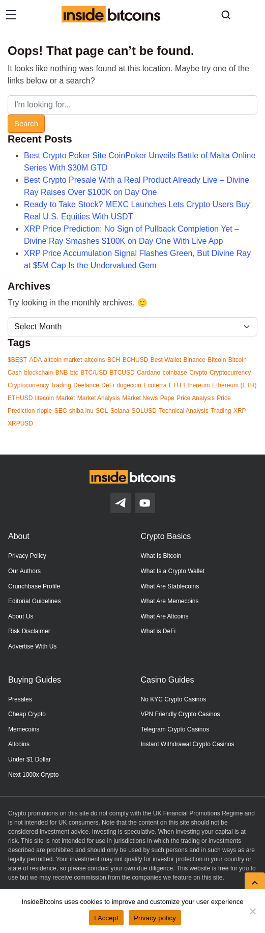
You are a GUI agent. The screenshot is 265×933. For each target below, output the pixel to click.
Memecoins (23, 729)
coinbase (175, 372)
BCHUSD (136, 359)
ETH (175, 385)
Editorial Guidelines (34, 601)
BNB (61, 372)
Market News (140, 398)
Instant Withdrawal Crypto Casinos (187, 744)
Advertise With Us (32, 646)
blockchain (38, 372)
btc (74, 372)
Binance (194, 359)
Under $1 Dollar (29, 759)
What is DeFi (158, 631)
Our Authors (24, 571)
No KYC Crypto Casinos (174, 699)
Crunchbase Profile (34, 586)
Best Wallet (166, 359)
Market (65, 398)
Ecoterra (154, 385)
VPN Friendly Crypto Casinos (180, 714)
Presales (20, 699)
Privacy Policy (27, 555)
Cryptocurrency (230, 372)
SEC (60, 410)
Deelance (86, 385)
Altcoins (19, 744)
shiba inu (81, 410)
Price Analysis (195, 398)
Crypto (198, 372)
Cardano (148, 372)
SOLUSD (144, 410)
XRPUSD (20, 423)
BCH (113, 359)
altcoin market (63, 359)
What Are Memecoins (170, 601)
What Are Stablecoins (170, 586)
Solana (119, 410)
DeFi (107, 385)
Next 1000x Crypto (33, 774)
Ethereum (197, 385)
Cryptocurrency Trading (39, 385)
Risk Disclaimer (29, 631)
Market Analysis (98, 398)
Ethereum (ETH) (234, 385)
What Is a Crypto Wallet (173, 571)
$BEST (17, 359)
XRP (239, 410)
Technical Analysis (183, 410)
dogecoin (128, 385)
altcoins (94, 359)
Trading (221, 410)
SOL (102, 410)
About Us (20, 616)
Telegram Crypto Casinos (175, 729)
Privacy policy (155, 918)
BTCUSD (121, 372)
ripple (44, 410)
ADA (35, 359)
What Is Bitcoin (161, 555)
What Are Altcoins (165, 616)
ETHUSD (20, 398)
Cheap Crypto (27, 714)
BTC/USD (93, 372)
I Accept (106, 918)
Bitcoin (217, 359)
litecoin (44, 398)
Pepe (167, 398)
